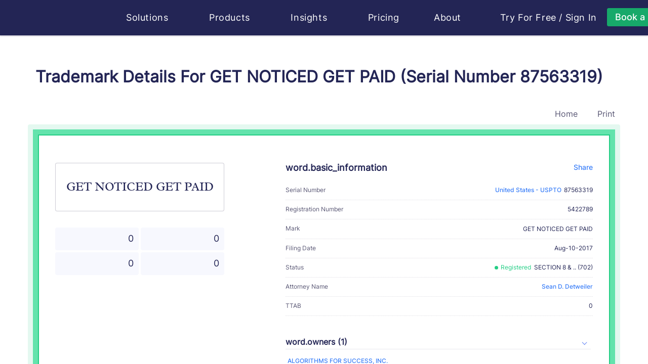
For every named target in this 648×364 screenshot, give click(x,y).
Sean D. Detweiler (567, 286)
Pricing (383, 17)
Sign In (581, 18)
